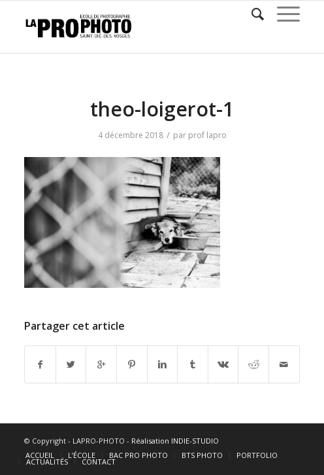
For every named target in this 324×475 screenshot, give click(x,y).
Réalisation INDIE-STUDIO (175, 441)
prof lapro (207, 135)
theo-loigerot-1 (162, 109)
